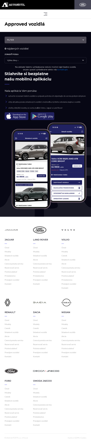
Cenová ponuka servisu (14, 264)
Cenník (64, 255)
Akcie (7, 259)
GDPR (77, 438)
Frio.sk (25, 438)
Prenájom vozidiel (12, 280)
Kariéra (70, 438)
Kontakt (8, 284)
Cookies (83, 438)
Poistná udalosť (11, 272)
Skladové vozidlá (11, 255)
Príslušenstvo (10, 276)
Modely (8, 251)
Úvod (7, 247)
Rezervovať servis (12, 268)
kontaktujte (62, 69)
